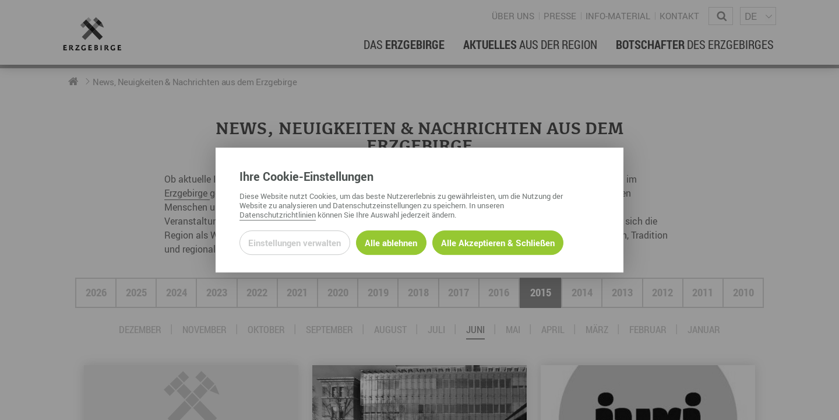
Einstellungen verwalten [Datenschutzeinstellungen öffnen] (294, 243)
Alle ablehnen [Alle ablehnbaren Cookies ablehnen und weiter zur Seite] (391, 243)
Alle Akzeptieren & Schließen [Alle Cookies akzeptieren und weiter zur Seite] (498, 243)
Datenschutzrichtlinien (277, 214)
